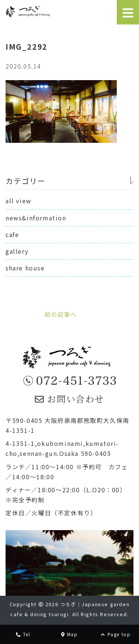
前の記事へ (60, 314)
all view (19, 200)
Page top (115, 634)
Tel (23, 634)
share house (25, 267)
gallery (17, 251)
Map (69, 634)
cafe (12, 234)
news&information (36, 217)
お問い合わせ (69, 398)
